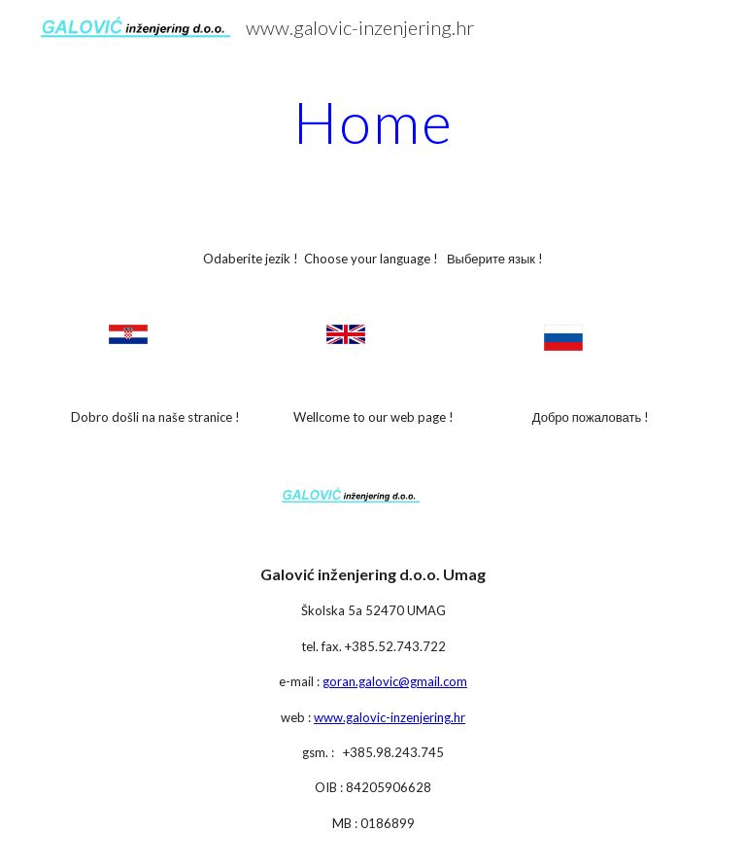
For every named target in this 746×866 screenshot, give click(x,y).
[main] (372, 121)
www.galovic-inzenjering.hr (389, 717)
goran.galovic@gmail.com (394, 681)
